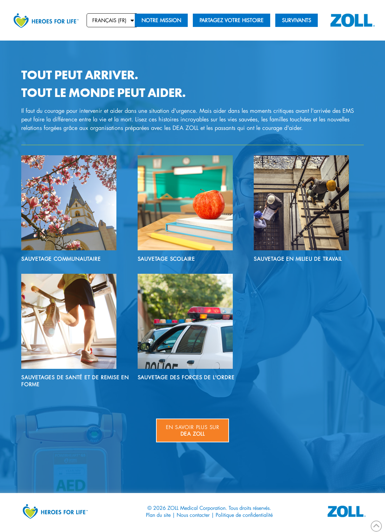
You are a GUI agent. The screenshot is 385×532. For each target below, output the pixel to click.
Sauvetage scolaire (166, 258)
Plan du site (158, 514)
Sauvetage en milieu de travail (298, 258)
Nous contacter (193, 514)
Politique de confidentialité (244, 514)
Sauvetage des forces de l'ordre (186, 377)
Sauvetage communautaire (61, 258)
